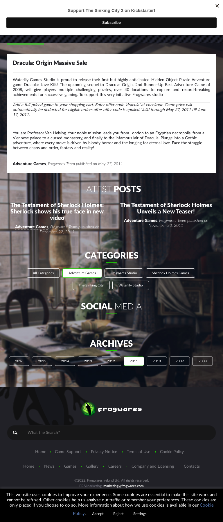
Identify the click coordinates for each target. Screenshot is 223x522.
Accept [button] (98, 514)
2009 (180, 362)
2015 (42, 362)
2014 (65, 362)
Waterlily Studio (130, 286)
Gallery (92, 467)
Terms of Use (138, 452)
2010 (157, 362)
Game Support (68, 452)
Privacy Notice (104, 452)
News (49, 467)
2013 (88, 362)
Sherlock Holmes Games (170, 273)
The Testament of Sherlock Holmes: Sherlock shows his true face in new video (57, 212)
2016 (19, 362)
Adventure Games (29, 165)
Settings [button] (140, 514)
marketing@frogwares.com (123, 486)
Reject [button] (118, 514)
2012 (111, 362)
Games (70, 467)
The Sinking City (91, 286)
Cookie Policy (172, 452)
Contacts (192, 467)
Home (40, 452)
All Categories (43, 273)
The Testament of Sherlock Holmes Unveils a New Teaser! (166, 209)
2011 (134, 362)
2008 (203, 362)
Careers (115, 467)
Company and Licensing (153, 467)
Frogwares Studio (124, 273)
